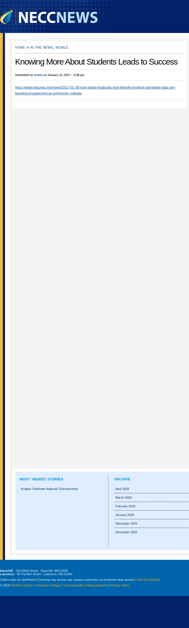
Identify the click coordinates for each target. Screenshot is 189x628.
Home (20, 47)
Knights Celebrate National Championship (49, 488)
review (38, 75)
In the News (41, 47)
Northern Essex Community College (35, 585)
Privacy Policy (120, 585)
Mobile (61, 47)
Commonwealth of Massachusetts (85, 585)
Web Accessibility (148, 579)
